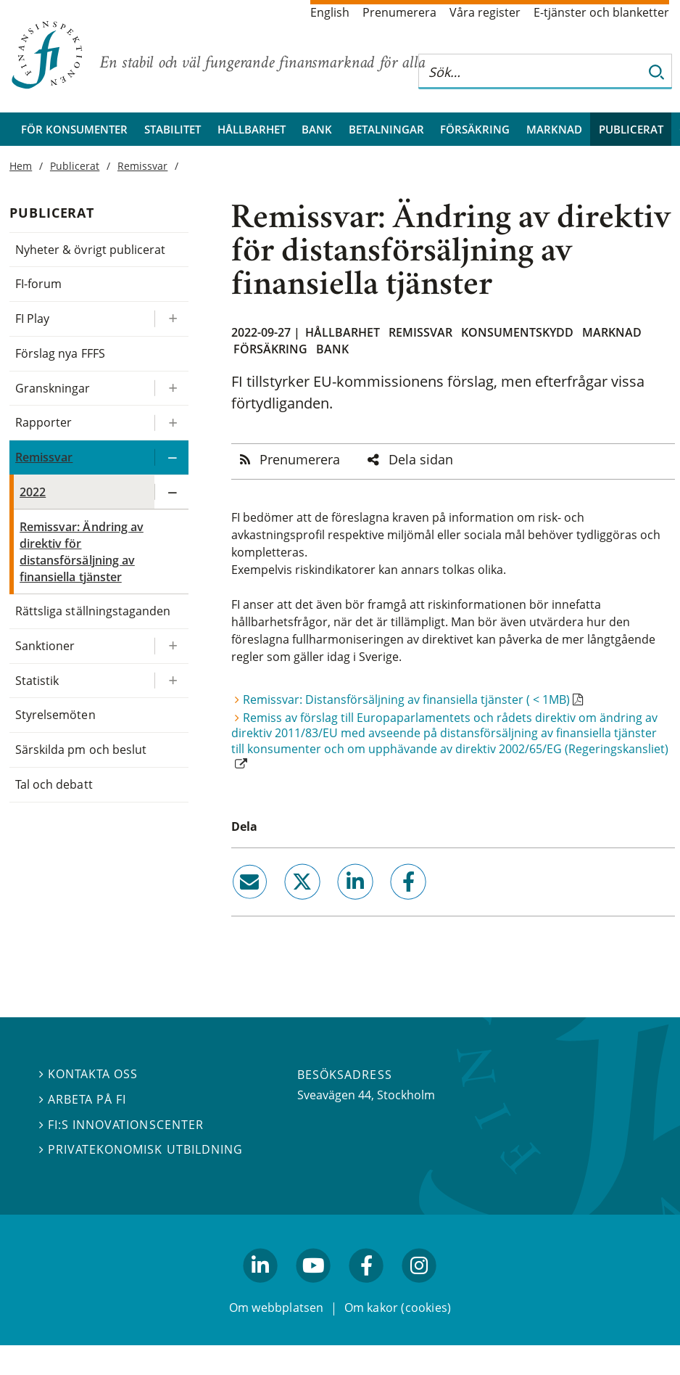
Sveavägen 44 (334, 1095)
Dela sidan (421, 459)
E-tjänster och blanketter (601, 12)
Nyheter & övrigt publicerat (90, 250)
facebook (392, 905)
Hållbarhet (251, 129)
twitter (282, 905)
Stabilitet (172, 129)
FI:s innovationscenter (121, 1125)
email (236, 905)
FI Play (32, 319)
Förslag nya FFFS (60, 353)
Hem (20, 166)
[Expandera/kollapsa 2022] (171, 492)
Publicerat (631, 129)
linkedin (336, 905)
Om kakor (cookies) (397, 1308)
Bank (317, 129)
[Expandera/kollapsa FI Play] (171, 319)
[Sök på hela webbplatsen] (530, 71)
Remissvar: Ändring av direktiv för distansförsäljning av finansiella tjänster (82, 551)
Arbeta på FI (82, 1099)
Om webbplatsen (276, 1308)
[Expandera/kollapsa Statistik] (171, 681)
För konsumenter (74, 129)
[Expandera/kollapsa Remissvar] (171, 457)
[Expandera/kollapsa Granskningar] (171, 389)
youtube (313, 1289)
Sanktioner (45, 646)
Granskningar (52, 388)
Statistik (37, 681)
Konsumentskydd (517, 332)
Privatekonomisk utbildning (141, 1149)
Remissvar (420, 332)
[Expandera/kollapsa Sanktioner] (171, 646)
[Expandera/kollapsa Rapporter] (171, 423)
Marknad (554, 129)
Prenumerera (399, 12)
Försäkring (475, 129)
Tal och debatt (53, 784)
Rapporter (43, 422)
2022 (33, 492)
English (329, 12)
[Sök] (656, 71)
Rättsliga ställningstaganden (92, 611)
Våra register (485, 12)
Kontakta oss (88, 1074)
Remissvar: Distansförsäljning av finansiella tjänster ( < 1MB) (406, 699)
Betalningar (386, 129)
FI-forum (38, 284)
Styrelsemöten (55, 715)
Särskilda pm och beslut (80, 750)
